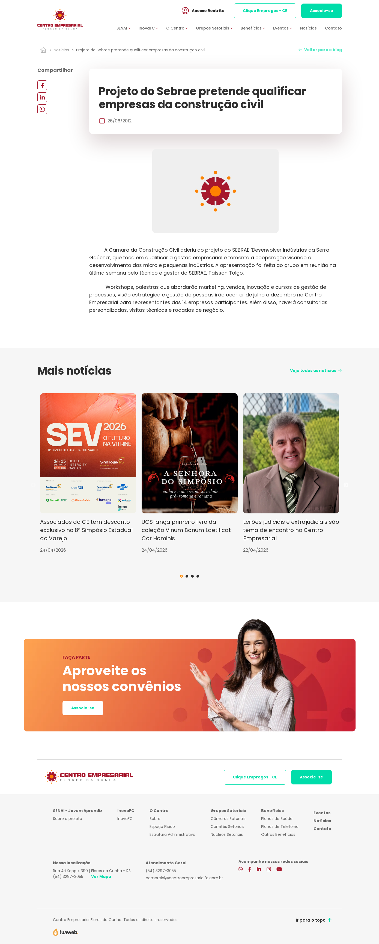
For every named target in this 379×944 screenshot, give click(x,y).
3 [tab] (192, 576)
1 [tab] (181, 576)
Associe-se (321, 10)
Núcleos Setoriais (227, 834)
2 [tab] (187, 576)
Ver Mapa (101, 876)
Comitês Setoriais (227, 826)
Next (346, 485)
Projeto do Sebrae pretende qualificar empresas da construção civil (140, 50)
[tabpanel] (88, 473)
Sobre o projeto (67, 818)
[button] (128, 28)
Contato (333, 28)
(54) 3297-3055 (68, 876)
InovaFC (125, 818)
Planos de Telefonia (280, 826)
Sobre (155, 818)
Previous (33, 485)
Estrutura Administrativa (172, 834)
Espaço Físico (162, 826)
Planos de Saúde (277, 818)
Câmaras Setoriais (228, 818)
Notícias (308, 28)
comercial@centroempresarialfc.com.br (184, 878)
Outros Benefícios (278, 834)
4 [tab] (197, 576)
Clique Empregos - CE (265, 10)
